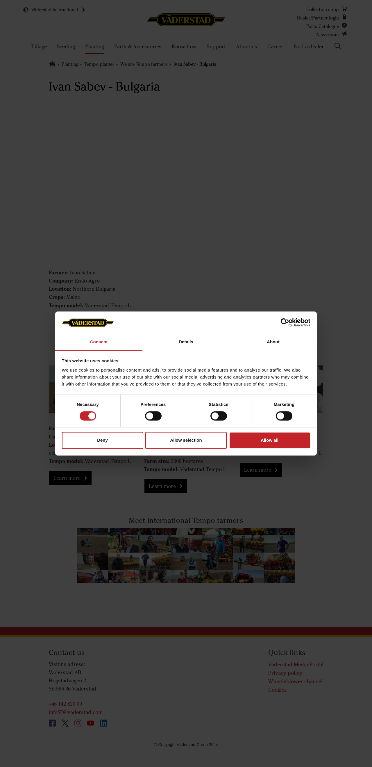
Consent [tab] (99, 341)
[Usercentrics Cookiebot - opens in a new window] (285, 322)
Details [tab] (186, 341)
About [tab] (273, 341)
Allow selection (186, 440)
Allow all (269, 440)
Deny (102, 440)
